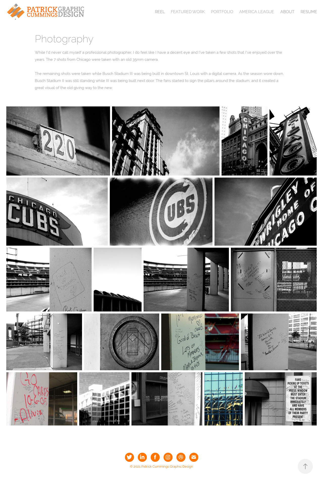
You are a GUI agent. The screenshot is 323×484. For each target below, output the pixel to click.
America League (256, 11)
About (287, 11)
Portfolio (222, 11)
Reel (160, 11)
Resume (309, 11)
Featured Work (188, 11)
